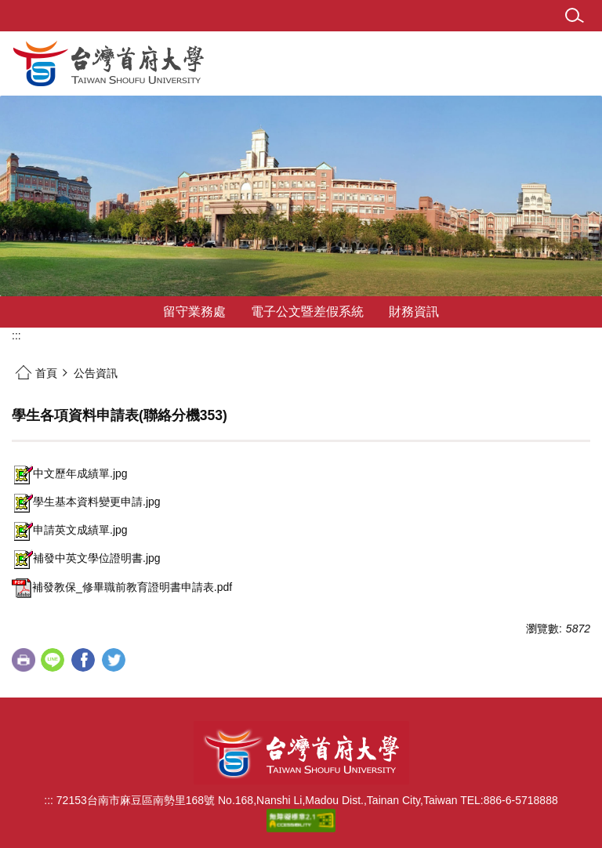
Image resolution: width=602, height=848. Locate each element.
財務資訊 (414, 311)
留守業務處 (194, 311)
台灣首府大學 (301, 753)
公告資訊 (96, 373)
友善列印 (23, 660)
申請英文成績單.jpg (70, 530)
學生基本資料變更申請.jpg (86, 501)
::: (16, 335)
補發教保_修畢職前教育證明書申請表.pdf (122, 587)
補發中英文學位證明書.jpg (86, 558)
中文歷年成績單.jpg (70, 473)
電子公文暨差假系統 (307, 311)
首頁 (46, 373)
